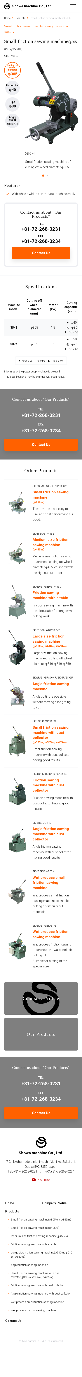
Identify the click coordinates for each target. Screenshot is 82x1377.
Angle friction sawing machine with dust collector (41, 1293)
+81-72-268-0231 (41, 1081)
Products (12, 1211)
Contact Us (41, 1113)
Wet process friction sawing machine (33, 1310)
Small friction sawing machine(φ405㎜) (35, 1227)
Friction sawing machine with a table (33, 1244)
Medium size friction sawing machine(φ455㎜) (39, 1236)
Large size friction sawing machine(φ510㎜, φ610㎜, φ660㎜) (41, 1254)
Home (9, 1203)
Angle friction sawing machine (29, 1265)
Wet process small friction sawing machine (37, 1302)
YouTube (41, 1179)
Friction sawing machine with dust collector (37, 1285)
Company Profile (54, 1203)
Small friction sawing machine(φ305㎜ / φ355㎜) (41, 1219)
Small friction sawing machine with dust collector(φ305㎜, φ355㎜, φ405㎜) (35, 1275)
